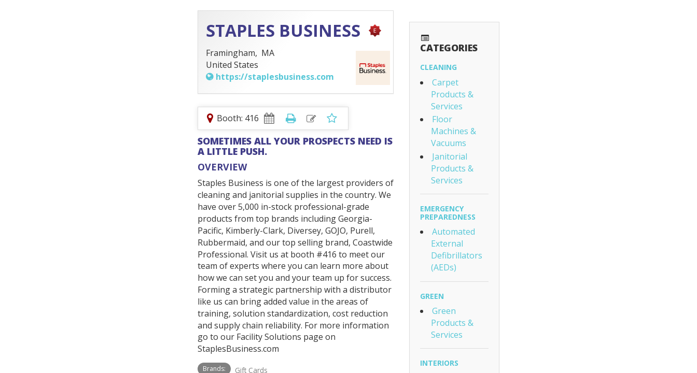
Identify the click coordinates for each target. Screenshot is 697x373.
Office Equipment (526, 231)
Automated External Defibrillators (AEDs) (572, 131)
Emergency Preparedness (531, 116)
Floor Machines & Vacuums (545, 74)
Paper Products (523, 245)
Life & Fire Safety (514, 274)
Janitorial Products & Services (549, 87)
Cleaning (499, 46)
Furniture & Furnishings (539, 218)
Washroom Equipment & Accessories (564, 332)
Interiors (500, 203)
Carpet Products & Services (545, 60)
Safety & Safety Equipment (544, 289)
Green (493, 160)
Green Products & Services (544, 174)
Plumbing (500, 317)
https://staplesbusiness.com (93, 76)
